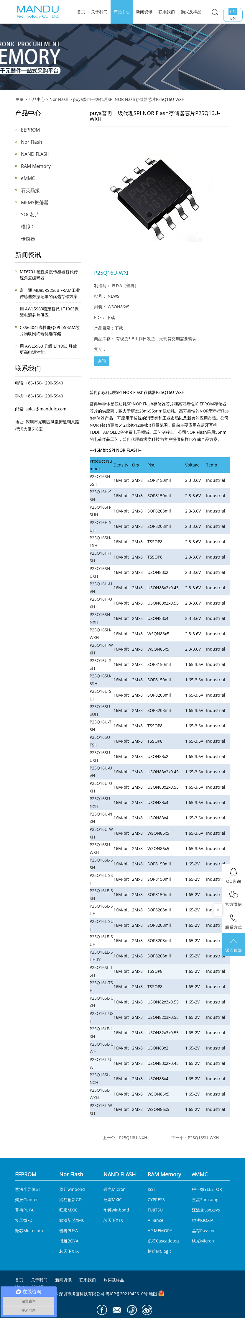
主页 (19, 99)
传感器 (28, 238)
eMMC (28, 178)
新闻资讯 (144, 11)
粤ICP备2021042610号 (127, 1293)
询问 (102, 361)
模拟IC (27, 226)
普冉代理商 (133, 439)
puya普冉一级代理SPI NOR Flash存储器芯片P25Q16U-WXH (129, 99)
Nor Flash (59, 99)
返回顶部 (233, 945)
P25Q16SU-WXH (203, 1137)
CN (233, 11)
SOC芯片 (30, 214)
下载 (111, 317)
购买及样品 (191, 11)
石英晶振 (30, 190)
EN (233, 18)
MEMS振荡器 (35, 202)
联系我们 (166, 11)
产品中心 (122, 11)
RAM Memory (36, 166)
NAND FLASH (35, 154)
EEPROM (30, 130)
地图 (153, 1293)
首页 (19, 1280)
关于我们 (99, 11)
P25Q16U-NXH (133, 1137)
